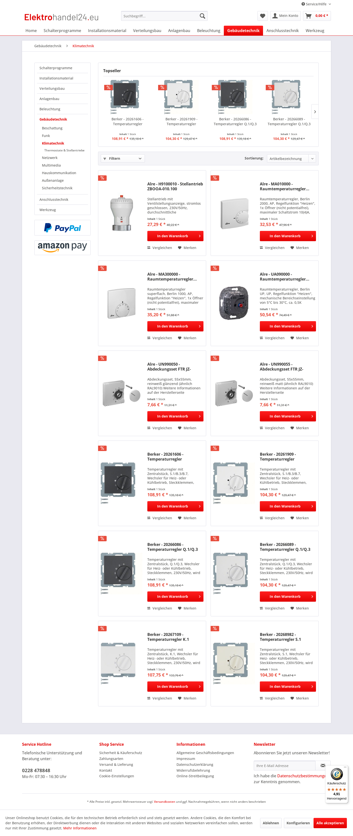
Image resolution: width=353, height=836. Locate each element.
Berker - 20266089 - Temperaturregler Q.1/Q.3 (289, 121)
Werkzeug (47, 209)
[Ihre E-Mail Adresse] (284, 765)
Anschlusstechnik (53, 199)
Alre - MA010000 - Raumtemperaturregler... (284, 186)
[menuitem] (164, 16)
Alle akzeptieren (330, 823)
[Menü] (345, 768)
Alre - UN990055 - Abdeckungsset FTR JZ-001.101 (281, 367)
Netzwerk (50, 157)
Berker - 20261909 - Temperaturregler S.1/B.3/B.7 (181, 121)
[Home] (31, 30)
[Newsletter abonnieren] (323, 765)
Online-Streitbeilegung (195, 776)
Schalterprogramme (55, 68)
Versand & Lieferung (116, 764)
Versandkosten (164, 802)
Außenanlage (53, 180)
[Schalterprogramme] (62, 30)
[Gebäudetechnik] (243, 30)
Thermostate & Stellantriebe (64, 150)
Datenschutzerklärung (194, 764)
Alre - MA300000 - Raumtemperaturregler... (172, 277)
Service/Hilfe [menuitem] (315, 4)
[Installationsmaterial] (107, 30)
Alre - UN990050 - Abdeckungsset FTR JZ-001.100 (169, 367)
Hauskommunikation (59, 172)
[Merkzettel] (262, 16)
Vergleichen (159, 247)
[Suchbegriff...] (164, 16)
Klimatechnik (53, 143)
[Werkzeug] (315, 30)
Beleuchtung (49, 109)
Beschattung (52, 128)
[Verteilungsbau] (147, 30)
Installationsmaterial (56, 78)
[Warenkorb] (317, 16)
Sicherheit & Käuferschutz (120, 752)
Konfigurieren (298, 823)
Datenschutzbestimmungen (303, 776)
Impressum (185, 758)
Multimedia (51, 165)
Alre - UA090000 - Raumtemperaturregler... (284, 277)
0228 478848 (36, 770)
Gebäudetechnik (53, 119)
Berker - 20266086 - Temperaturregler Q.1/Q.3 (235, 121)
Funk (46, 135)
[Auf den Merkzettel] (187, 248)
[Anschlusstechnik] (282, 30)
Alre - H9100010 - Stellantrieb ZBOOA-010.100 (175, 186)
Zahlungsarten (111, 758)
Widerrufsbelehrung (193, 770)
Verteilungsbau (52, 88)
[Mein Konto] (285, 16)
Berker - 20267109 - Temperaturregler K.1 (168, 637)
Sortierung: (254, 158)
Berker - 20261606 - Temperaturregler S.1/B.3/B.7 (128, 121)
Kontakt (105, 770)
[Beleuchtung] (209, 30)
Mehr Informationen (80, 828)
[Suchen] (202, 16)
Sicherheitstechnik (57, 188)
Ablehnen (271, 823)
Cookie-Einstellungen (116, 776)
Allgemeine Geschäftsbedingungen (205, 752)
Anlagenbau (49, 98)
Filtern (111, 158)
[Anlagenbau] (179, 30)
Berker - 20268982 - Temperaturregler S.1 (280, 637)
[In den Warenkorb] (175, 236)
